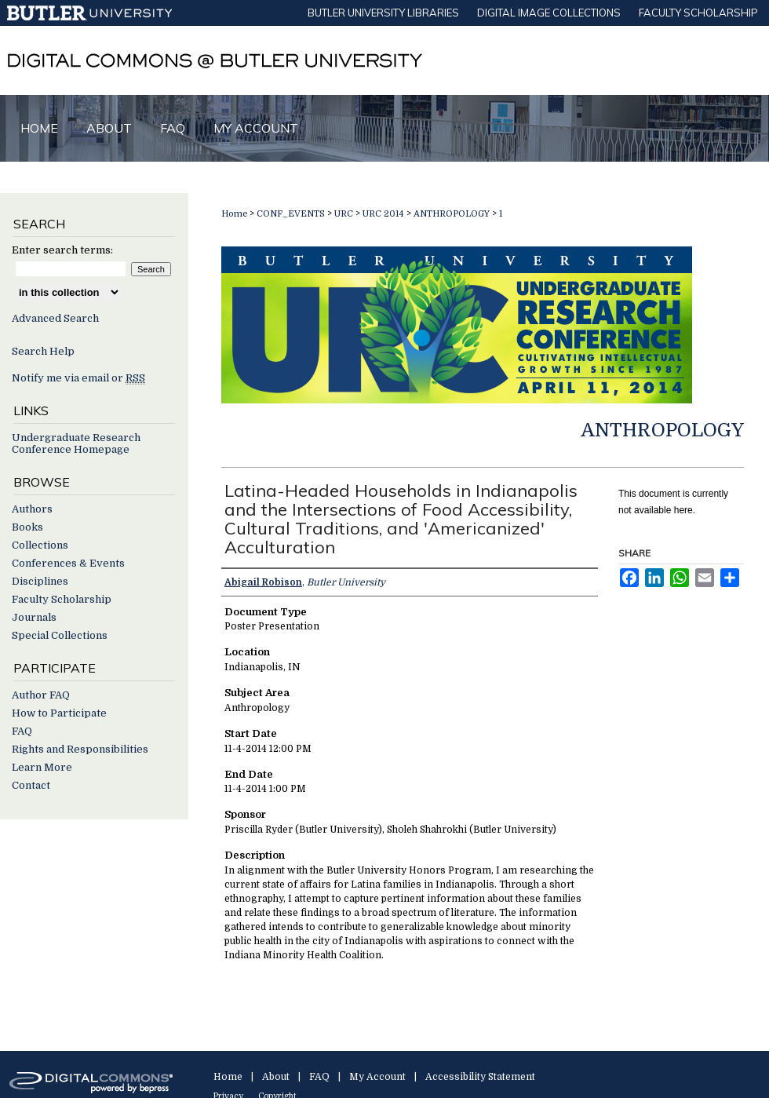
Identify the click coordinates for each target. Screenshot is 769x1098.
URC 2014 (384, 214)
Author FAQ (41, 695)
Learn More (42, 767)
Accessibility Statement (480, 1076)
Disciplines (40, 581)
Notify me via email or (78, 378)
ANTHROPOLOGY (453, 214)
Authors (32, 509)
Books (27, 527)
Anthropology (662, 430)
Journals (34, 617)
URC (344, 214)
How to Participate (59, 713)
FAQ (22, 731)
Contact (31, 785)
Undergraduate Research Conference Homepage (76, 443)
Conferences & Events (68, 563)
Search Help (43, 351)
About (276, 1076)
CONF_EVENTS (292, 214)
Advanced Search (55, 318)
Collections (40, 545)
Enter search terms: (62, 250)
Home (234, 214)
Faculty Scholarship (61, 599)
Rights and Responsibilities (80, 749)
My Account (377, 1076)
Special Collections (60, 635)
